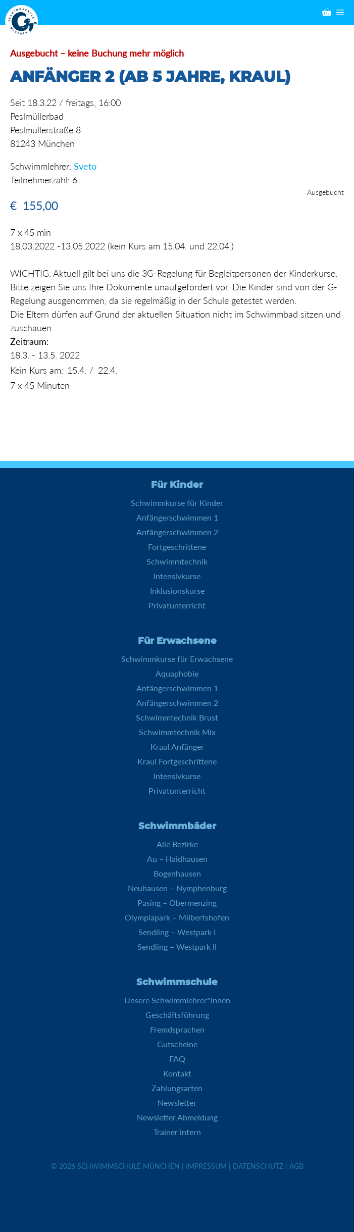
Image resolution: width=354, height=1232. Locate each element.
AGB (296, 1166)
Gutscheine (177, 1044)
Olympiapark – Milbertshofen (177, 917)
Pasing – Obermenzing (177, 902)
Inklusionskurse (177, 590)
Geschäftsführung (177, 1014)
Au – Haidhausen (177, 858)
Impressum (206, 1166)
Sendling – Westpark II (177, 946)
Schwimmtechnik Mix (177, 732)
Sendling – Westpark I (177, 932)
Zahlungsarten (177, 1088)
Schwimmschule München (128, 1166)
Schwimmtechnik (177, 561)
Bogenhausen (177, 873)
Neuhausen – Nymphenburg (177, 888)
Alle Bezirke (177, 844)
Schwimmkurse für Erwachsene (177, 658)
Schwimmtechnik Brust (177, 717)
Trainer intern (177, 1132)
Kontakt (177, 1073)
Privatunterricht (177, 605)
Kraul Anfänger (177, 746)
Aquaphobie (177, 673)
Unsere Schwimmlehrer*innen (177, 1000)
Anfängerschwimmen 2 (177, 532)
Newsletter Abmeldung (177, 1117)
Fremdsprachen (177, 1029)
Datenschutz (258, 1166)
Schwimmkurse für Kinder (177, 502)
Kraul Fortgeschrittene (177, 761)
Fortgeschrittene (177, 546)
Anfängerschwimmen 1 (177, 517)
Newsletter (177, 1102)
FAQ (177, 1058)
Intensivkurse (177, 576)
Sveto (85, 166)
